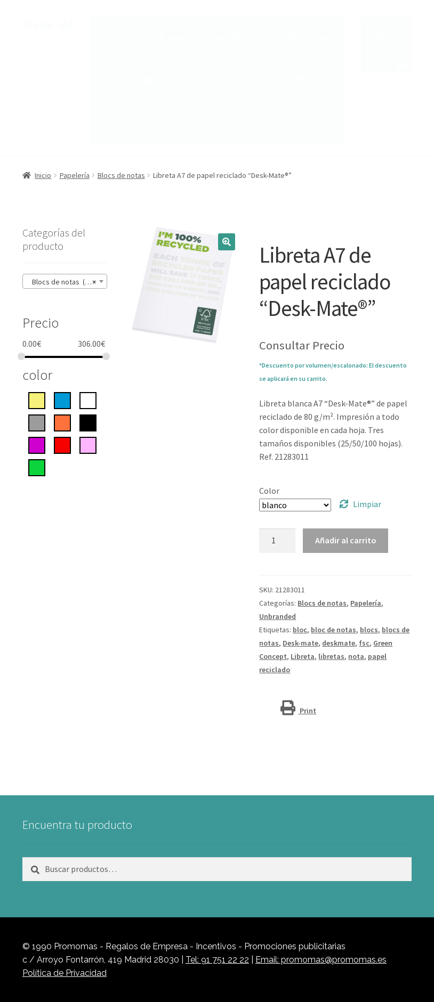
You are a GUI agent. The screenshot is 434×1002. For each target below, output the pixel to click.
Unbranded (277, 616)
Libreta (303, 656)
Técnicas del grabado (252, 80)
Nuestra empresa (195, 37)
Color (269, 490)
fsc (364, 643)
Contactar (323, 80)
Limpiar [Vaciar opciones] (367, 504)
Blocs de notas (121, 175)
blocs (369, 629)
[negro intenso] (88, 422)
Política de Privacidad (64, 973)
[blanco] (88, 399)
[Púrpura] (37, 444)
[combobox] (64, 281)
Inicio (43, 175)
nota (356, 656)
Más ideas (175, 80)
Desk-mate (300, 643)
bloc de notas (333, 629)
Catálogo (319, 37)
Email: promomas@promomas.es (321, 960)
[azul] (62, 399)
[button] (226, 241)
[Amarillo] (37, 399)
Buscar (322, 122)
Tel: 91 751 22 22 (217, 960)
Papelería (75, 175)
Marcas (261, 37)
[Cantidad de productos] (277, 540)
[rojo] (62, 444)
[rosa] (88, 444)
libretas (331, 656)
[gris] (37, 422)
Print (298, 710)
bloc (300, 629)
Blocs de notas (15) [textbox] (61, 281)
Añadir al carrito (345, 540)
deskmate (338, 643)
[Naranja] (62, 422)
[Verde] (37, 466)
